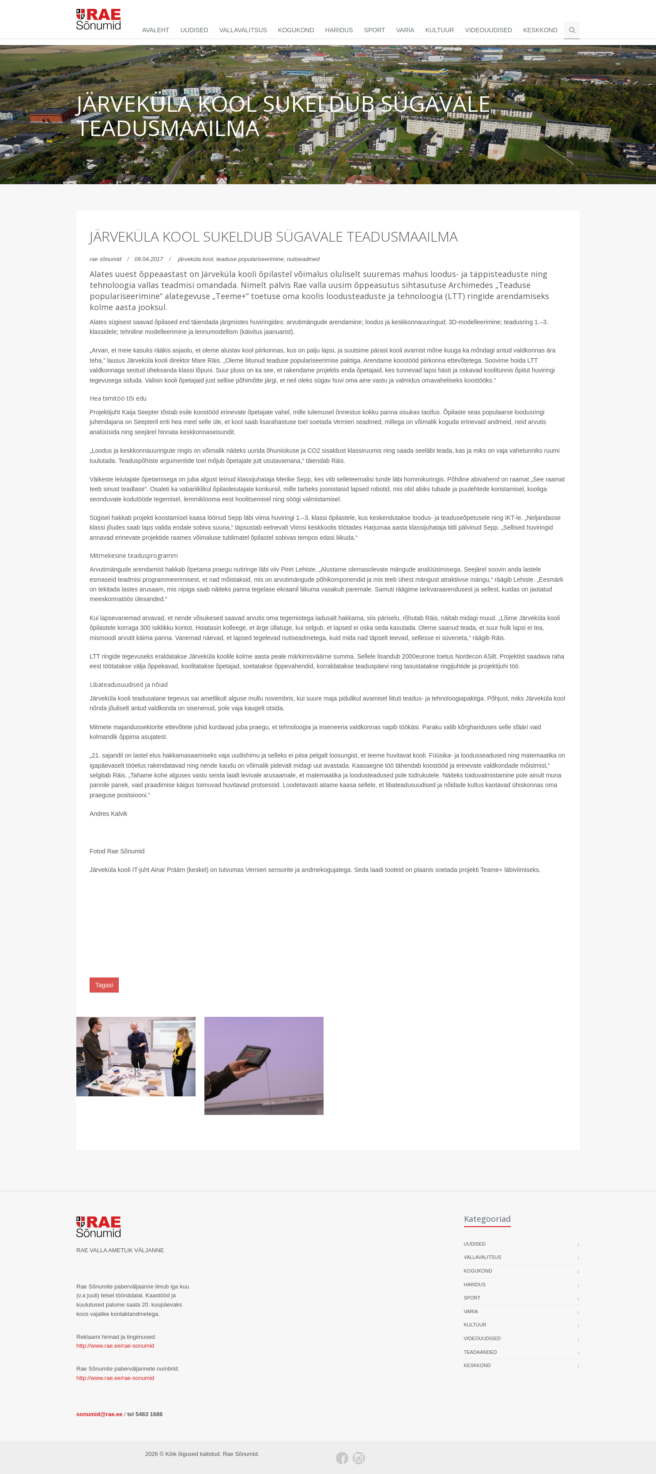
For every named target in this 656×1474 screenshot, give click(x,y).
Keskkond (540, 30)
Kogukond (296, 30)
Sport (374, 30)
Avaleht (156, 30)
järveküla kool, (197, 259)
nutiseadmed (303, 259)
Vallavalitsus (243, 30)
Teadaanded (480, 1352)
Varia (405, 30)
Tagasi (104, 985)
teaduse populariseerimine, (251, 259)
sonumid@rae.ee (99, 1414)
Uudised (194, 30)
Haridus (339, 30)
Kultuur (440, 30)
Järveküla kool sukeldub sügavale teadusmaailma (274, 236)
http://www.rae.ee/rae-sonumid (115, 1345)
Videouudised (489, 30)
